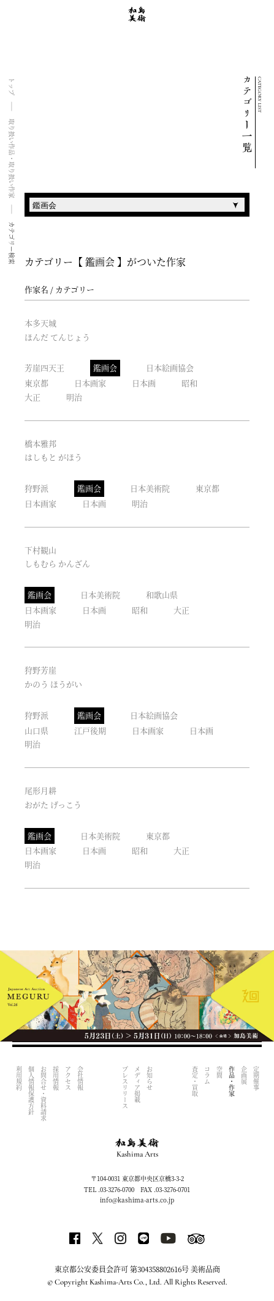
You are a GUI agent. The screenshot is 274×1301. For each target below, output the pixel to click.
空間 (219, 1072)
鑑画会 (105, 367)
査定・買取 (194, 1081)
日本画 (144, 383)
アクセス (67, 1078)
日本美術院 (150, 488)
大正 (32, 397)
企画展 (243, 1075)
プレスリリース (125, 1087)
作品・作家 (231, 1081)
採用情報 (55, 1078)
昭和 (189, 383)
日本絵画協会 (170, 367)
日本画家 (90, 383)
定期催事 (256, 1078)
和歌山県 (162, 594)
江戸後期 (90, 730)
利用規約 (18, 1078)
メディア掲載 (137, 1084)
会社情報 (80, 1078)
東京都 (36, 383)
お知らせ (149, 1078)
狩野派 (36, 488)
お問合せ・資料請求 (43, 1093)
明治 (74, 397)
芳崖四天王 (44, 367)
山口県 (36, 730)
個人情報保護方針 (31, 1090)
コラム (206, 1075)
